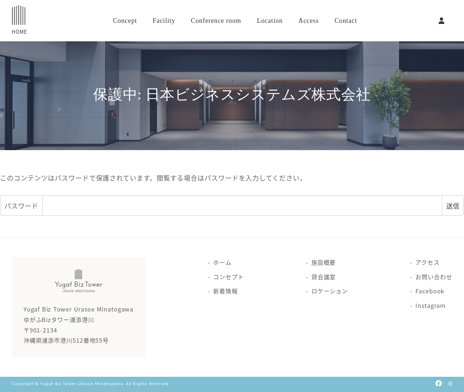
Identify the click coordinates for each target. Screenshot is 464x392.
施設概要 (323, 262)
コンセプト (228, 276)
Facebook (429, 290)
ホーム (222, 262)
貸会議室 (323, 276)
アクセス (427, 262)
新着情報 (225, 290)
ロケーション (329, 290)
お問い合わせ (433, 276)
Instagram (430, 305)
